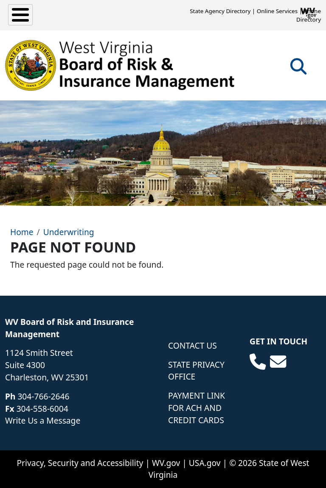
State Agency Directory (220, 11)
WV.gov (166, 463)
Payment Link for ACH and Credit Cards (196, 408)
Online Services (277, 11)
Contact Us (192, 345)
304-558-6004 (42, 408)
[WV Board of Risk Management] (120, 65)
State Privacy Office (196, 371)
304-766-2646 (43, 396)
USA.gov (205, 463)
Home (22, 232)
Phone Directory (308, 15)
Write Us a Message (42, 420)
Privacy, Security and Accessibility (80, 463)
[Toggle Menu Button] (20, 14)
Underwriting (68, 232)
